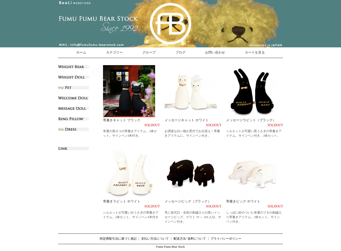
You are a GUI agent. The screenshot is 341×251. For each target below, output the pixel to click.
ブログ (180, 52)
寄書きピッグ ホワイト (243, 201)
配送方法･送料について (190, 238)
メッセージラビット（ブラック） (251, 120)
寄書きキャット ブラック (121, 120)
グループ (149, 52)
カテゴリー (114, 52)
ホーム (81, 52)
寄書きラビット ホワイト (121, 201)
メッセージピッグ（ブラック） (188, 201)
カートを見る (255, 52)
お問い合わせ (215, 52)
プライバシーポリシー (226, 238)
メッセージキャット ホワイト (187, 120)
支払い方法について (155, 238)
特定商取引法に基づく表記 (118, 238)
